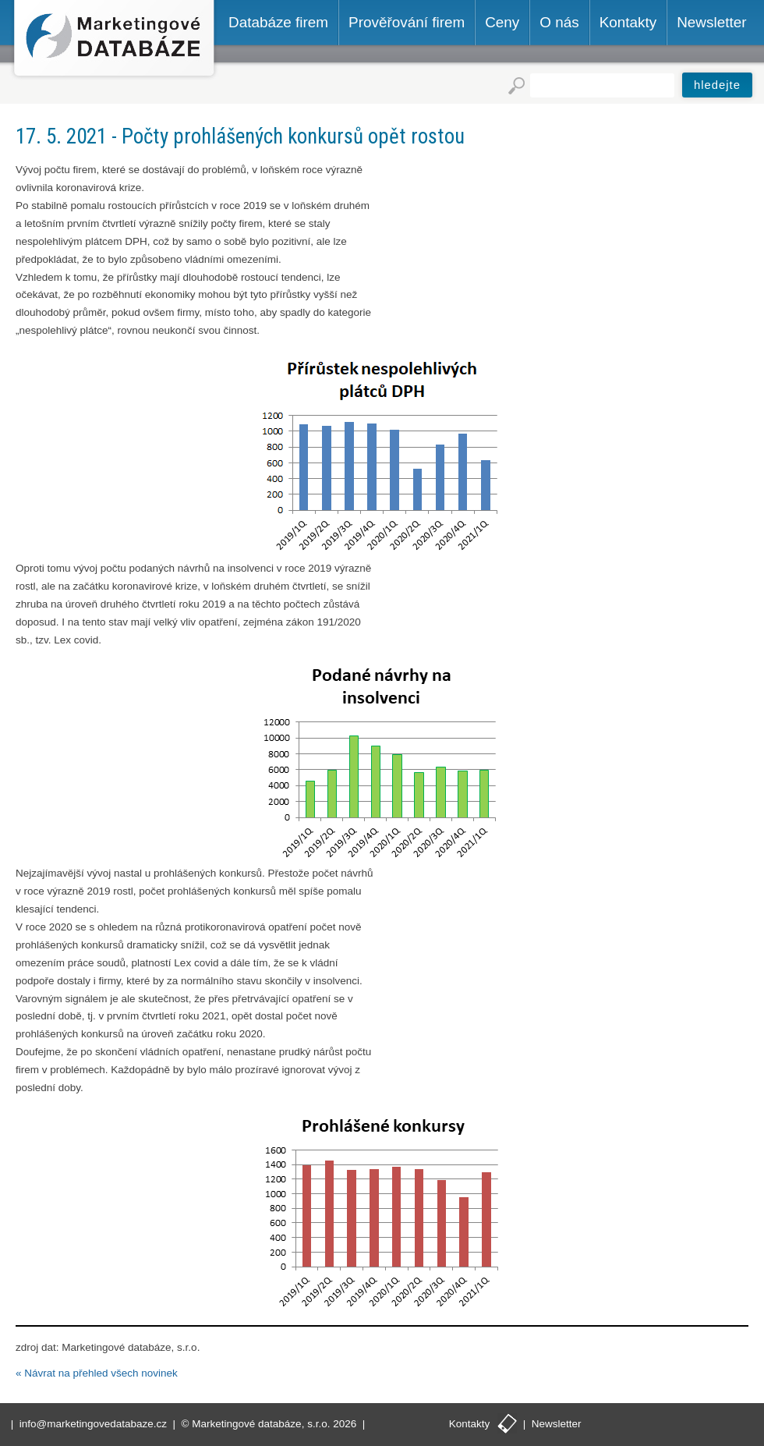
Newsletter (557, 1424)
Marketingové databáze (114, 40)
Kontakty (469, 1424)
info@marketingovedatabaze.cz (93, 1424)
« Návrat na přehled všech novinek (97, 1373)
